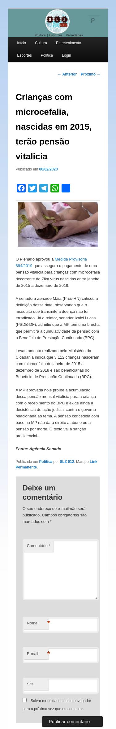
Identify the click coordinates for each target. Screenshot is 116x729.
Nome (38, 623)
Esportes (24, 55)
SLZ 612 (67, 461)
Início (21, 43)
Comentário (38, 545)
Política (47, 55)
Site (30, 684)
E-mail (38, 653)
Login (66, 55)
